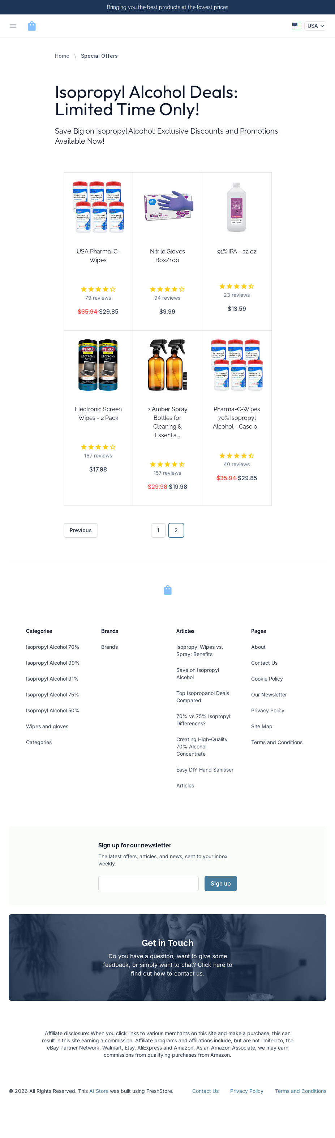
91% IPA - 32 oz (237, 251)
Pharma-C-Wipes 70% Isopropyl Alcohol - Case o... (237, 418)
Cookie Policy (267, 679)
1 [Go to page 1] (158, 530)
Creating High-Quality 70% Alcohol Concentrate (202, 746)
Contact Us (264, 663)
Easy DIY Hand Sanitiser (204, 769)
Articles (185, 785)
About (258, 647)
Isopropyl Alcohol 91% (52, 679)
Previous (81, 530)
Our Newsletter (269, 694)
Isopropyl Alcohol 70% (53, 647)
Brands (109, 647)
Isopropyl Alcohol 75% (52, 694)
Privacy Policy (267, 710)
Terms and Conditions (276, 742)
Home (62, 56)
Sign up (221, 883)
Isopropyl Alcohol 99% (53, 663)
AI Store (98, 1091)
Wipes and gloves (47, 726)
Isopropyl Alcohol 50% (53, 710)
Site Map (261, 726)
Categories (39, 742)
